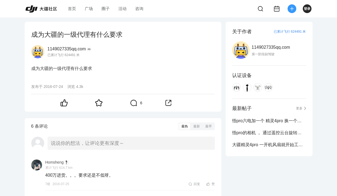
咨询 (139, 8)
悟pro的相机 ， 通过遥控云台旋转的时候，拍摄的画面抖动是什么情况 (269, 132)
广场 (89, 8)
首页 (72, 8)
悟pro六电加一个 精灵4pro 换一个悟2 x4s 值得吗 (269, 120)
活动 (122, 8)
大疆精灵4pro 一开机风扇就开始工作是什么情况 (269, 144)
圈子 (106, 8)
